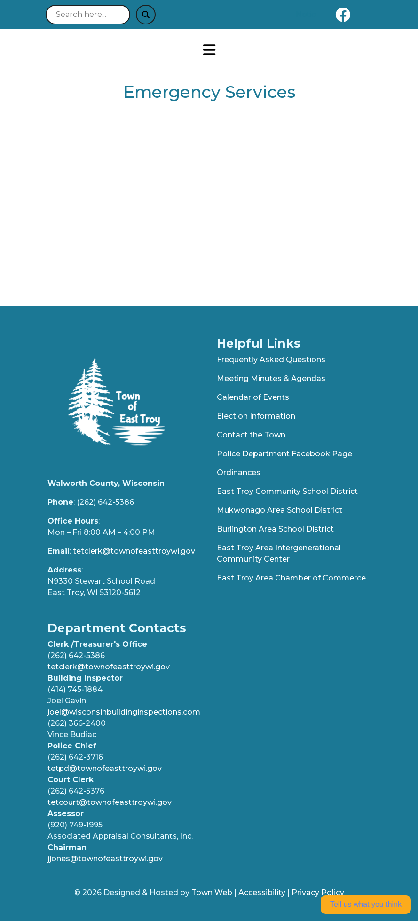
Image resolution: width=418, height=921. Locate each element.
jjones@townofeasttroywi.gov (105, 858)
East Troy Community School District (287, 491)
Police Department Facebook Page (284, 453)
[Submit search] (146, 14)
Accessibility (261, 892)
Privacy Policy (318, 892)
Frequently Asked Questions (271, 359)
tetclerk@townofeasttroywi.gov (134, 551)
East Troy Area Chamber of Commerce (291, 577)
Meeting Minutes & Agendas (271, 378)
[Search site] (88, 14)
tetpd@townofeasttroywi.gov (104, 768)
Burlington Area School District (275, 528)
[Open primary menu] (209, 50)
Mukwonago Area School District (279, 510)
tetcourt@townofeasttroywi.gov (109, 802)
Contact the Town (251, 434)
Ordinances (238, 472)
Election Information (256, 416)
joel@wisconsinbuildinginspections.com (123, 711)
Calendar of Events (253, 397)
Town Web (211, 892)
